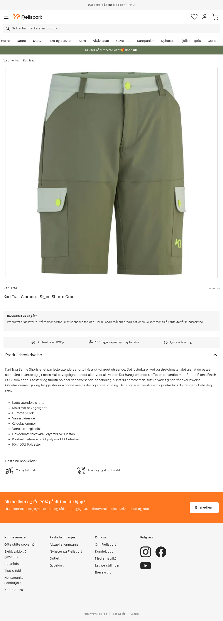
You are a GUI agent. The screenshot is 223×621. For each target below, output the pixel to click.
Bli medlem (204, 507)
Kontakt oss (13, 590)
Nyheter (167, 41)
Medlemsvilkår (106, 558)
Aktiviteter (101, 41)
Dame (21, 41)
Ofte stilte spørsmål (19, 544)
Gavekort (123, 41)
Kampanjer (145, 41)
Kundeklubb (104, 551)
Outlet (213, 41)
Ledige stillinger (107, 565)
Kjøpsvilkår (118, 614)
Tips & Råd (12, 570)
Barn (82, 41)
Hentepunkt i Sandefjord (14, 580)
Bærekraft (103, 572)
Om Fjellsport (105, 544)
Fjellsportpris (191, 41)
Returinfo (11, 564)
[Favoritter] (194, 16)
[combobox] (111, 28)
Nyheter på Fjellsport (66, 551)
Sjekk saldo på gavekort (15, 554)
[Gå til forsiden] (27, 17)
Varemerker (11, 61)
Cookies (135, 614)
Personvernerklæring (95, 614)
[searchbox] (116, 28)
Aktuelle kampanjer (65, 544)
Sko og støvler (61, 41)
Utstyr (38, 41)
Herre (5, 41)
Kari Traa (29, 61)
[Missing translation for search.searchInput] (7, 29)
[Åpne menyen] (6, 16)
